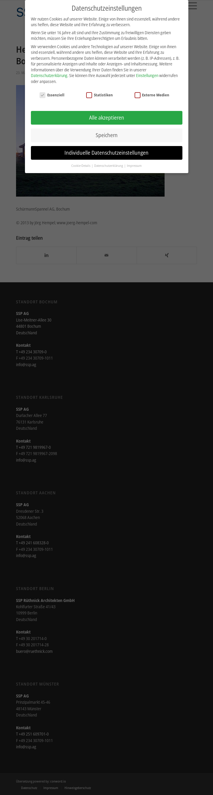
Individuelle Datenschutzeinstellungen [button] (106, 150)
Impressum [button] (134, 164)
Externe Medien (152, 93)
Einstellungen (147, 73)
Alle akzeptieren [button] (106, 115)
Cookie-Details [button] (81, 164)
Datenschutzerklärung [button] (109, 164)
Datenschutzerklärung (49, 73)
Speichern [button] (107, 133)
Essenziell (52, 93)
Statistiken (99, 93)
